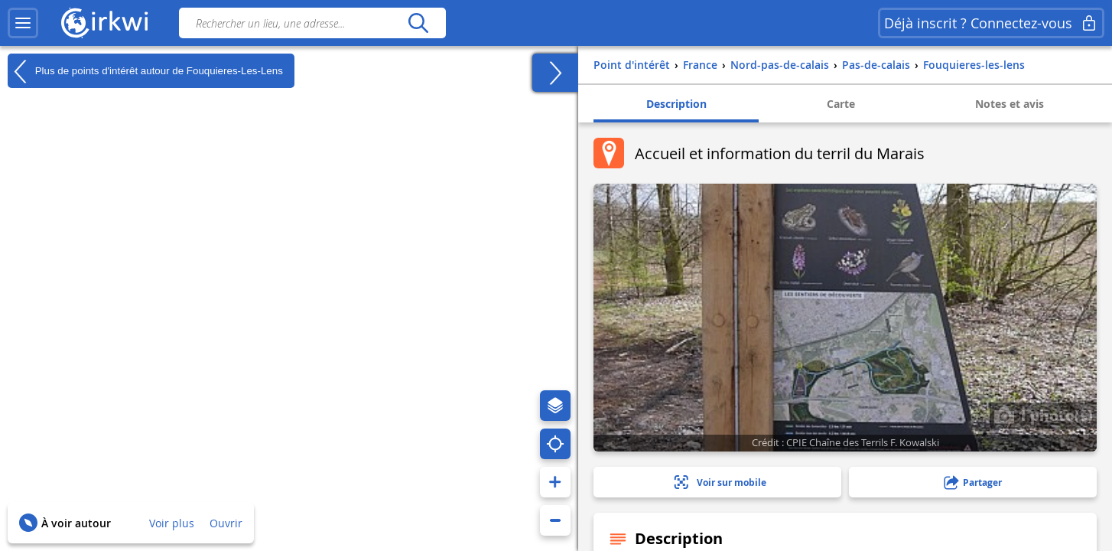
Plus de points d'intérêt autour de (145, 71)
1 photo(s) (1043, 414)
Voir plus (171, 523)
